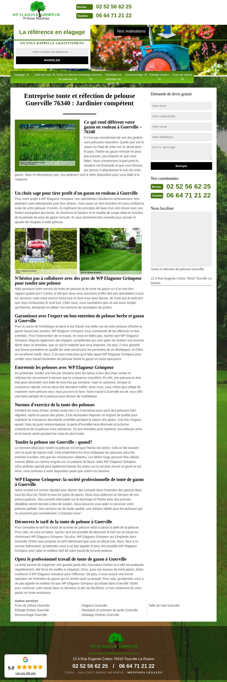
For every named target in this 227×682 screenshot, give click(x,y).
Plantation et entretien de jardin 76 (113, 78)
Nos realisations (131, 31)
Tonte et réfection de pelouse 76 (68, 77)
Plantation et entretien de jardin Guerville (110, 610)
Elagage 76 (21, 74)
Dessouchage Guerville (31, 615)
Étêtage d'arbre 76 (159, 77)
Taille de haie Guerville (164, 605)
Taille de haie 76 (44, 74)
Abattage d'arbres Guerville (100, 615)
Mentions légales (144, 674)
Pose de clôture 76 (182, 77)
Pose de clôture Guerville (32, 605)
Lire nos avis (26, 673)
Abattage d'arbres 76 (90, 77)
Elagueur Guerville (94, 605)
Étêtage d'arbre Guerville (32, 610)
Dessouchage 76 (136, 74)
